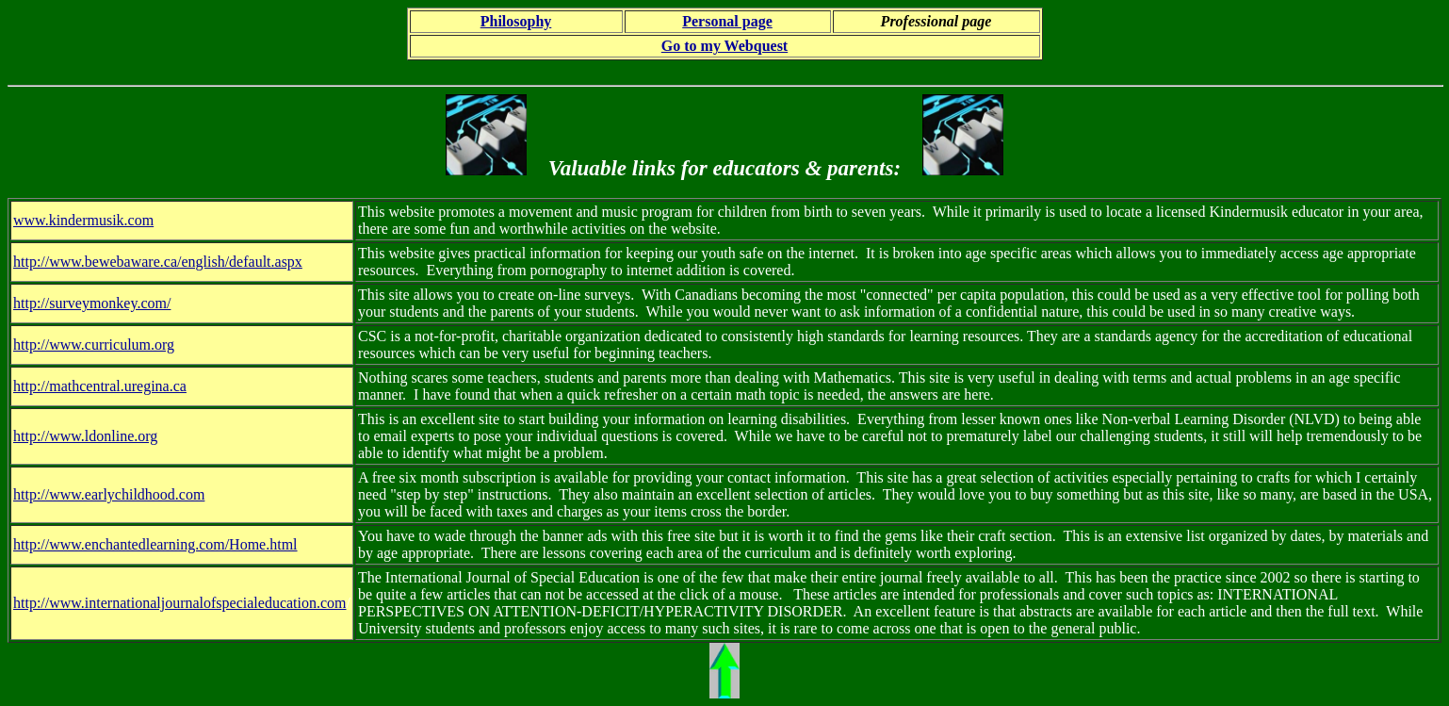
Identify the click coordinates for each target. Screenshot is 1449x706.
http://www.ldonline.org (85, 436)
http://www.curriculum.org (93, 345)
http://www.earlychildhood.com (108, 494)
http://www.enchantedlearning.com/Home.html (155, 544)
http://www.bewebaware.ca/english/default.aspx (157, 262)
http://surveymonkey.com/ (92, 303)
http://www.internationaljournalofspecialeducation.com (180, 603)
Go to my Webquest (724, 46)
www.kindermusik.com (83, 220)
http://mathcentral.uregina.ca (100, 386)
